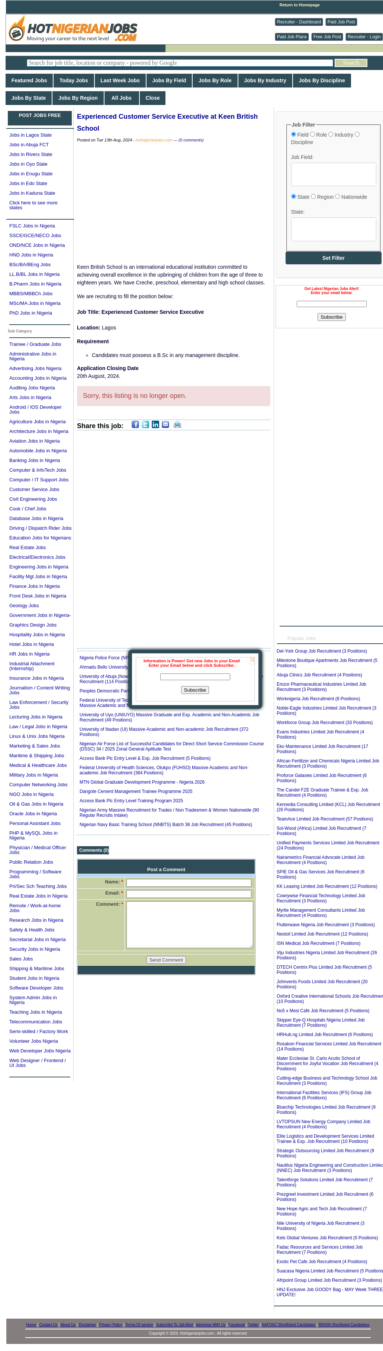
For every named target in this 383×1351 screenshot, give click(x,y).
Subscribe (195, 690)
